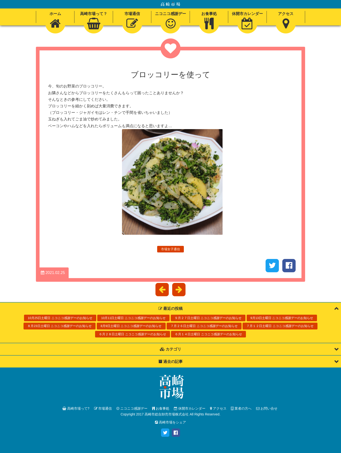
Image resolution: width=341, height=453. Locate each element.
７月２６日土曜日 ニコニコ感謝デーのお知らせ (204, 326)
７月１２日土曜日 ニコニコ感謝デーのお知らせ (280, 326)
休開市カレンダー (189, 408)
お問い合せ (266, 408)
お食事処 (160, 408)
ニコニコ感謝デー (131, 408)
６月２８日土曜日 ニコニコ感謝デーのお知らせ (132, 334)
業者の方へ (241, 408)
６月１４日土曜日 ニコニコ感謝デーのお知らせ (208, 334)
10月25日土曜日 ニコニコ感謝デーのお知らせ (60, 318)
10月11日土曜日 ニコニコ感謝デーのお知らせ (133, 318)
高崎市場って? (75, 408)
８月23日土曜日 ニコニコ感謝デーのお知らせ (59, 326)
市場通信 (103, 408)
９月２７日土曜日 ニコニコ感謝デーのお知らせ (208, 318)
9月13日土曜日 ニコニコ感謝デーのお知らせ (282, 318)
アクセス (218, 408)
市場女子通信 (170, 249)
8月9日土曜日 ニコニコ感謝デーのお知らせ (131, 326)
